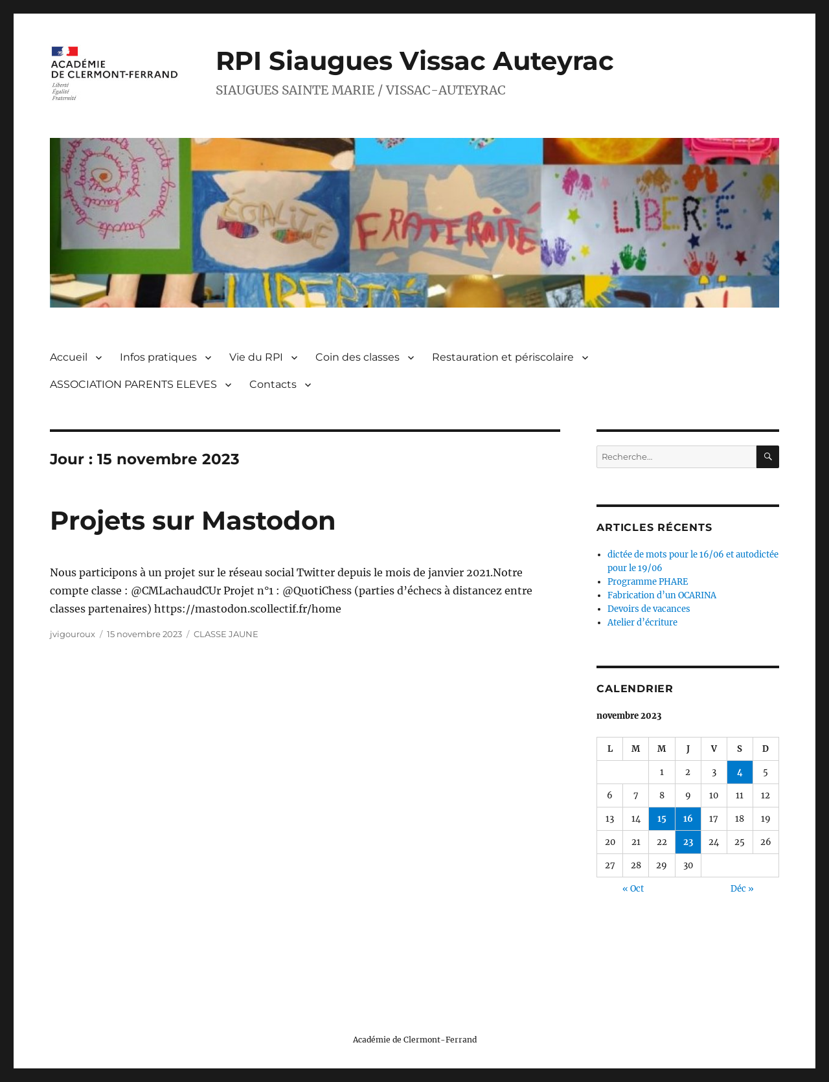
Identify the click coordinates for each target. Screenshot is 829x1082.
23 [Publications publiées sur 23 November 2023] (688, 842)
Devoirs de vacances (649, 608)
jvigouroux (72, 634)
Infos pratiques (158, 357)
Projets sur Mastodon (193, 520)
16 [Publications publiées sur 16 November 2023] (688, 818)
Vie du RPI (256, 357)
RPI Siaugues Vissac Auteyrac (415, 60)
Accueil (68, 357)
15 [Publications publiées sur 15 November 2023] (661, 818)
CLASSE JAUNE (226, 634)
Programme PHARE (648, 581)
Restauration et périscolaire (503, 357)
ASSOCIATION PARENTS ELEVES (133, 384)
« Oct (633, 888)
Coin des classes (357, 357)
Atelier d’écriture (642, 622)
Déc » (742, 888)
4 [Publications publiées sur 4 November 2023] (740, 772)
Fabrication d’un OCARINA (662, 595)
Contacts (273, 384)
